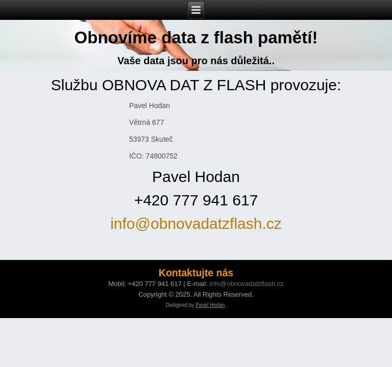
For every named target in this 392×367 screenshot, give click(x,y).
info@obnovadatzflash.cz (196, 223)
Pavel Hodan (210, 305)
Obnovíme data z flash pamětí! (196, 37)
